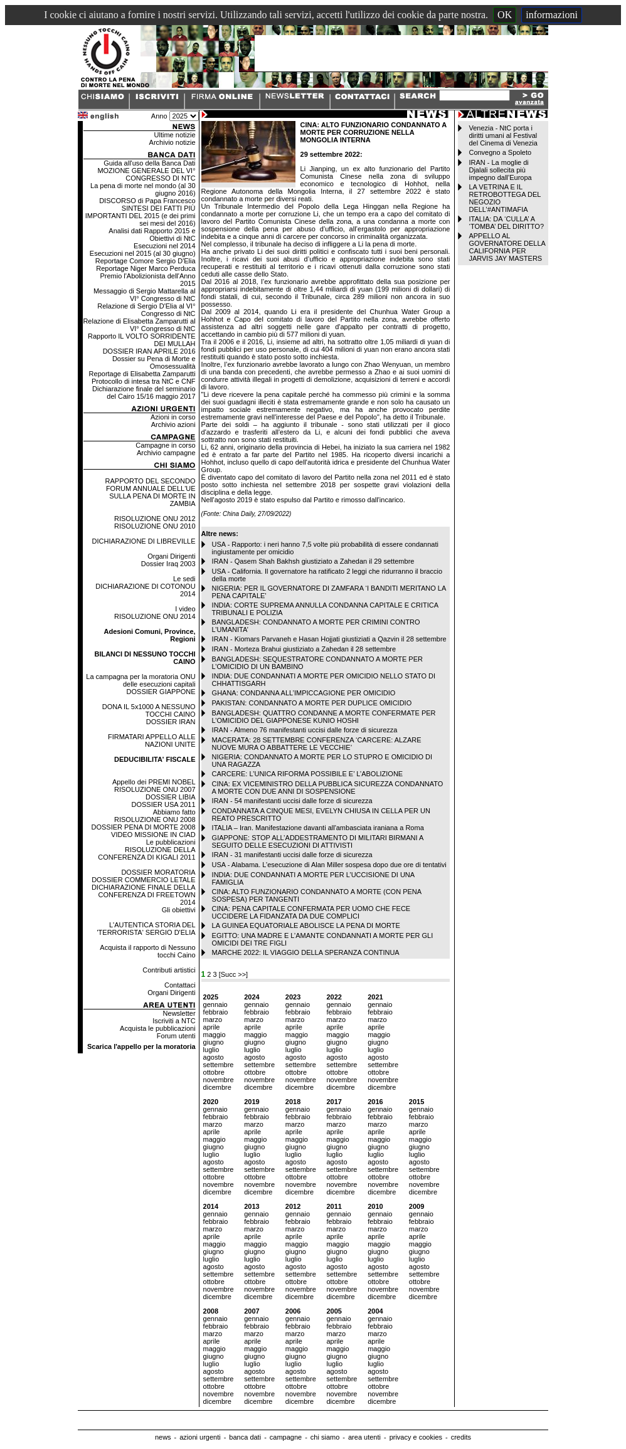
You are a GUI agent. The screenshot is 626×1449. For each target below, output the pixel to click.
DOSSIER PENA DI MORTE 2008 (144, 827)
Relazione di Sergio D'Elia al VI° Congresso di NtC (146, 309)
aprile (211, 1027)
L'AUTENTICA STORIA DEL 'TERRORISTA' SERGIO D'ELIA (146, 928)
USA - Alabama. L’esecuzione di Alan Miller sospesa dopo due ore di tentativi (329, 864)
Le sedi (184, 578)
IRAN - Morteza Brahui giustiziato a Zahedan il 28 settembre (304, 649)
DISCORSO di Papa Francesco (147, 200)
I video (185, 609)
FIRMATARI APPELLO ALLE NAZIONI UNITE (152, 740)
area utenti (364, 1437)
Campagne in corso (165, 445)
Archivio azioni (173, 424)
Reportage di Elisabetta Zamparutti (142, 373)
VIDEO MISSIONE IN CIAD (153, 834)
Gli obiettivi (179, 910)
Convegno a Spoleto (500, 152)
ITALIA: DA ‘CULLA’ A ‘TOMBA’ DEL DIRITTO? (506, 222)
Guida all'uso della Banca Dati (149, 163)
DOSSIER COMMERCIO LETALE (143, 879)
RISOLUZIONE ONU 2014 (155, 616)
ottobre (214, 1072)
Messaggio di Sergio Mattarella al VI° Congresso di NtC (144, 294)
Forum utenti (176, 1036)
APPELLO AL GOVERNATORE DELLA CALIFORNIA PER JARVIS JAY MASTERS (507, 247)
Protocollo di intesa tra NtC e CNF (144, 381)
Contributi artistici (168, 970)
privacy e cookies (416, 1437)
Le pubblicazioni (171, 842)
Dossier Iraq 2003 (168, 563)
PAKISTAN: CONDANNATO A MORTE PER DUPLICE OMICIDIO (312, 703)
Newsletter (179, 1013)
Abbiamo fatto (174, 812)
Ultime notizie (175, 135)
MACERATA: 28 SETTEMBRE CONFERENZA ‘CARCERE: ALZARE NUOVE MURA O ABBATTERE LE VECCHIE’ (317, 743)
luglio (211, 1049)
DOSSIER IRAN (171, 721)
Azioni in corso (173, 417)
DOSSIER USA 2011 (163, 804)
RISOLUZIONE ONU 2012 (155, 518)
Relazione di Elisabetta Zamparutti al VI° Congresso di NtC (139, 324)
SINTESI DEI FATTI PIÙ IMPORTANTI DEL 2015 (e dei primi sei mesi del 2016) (140, 215)
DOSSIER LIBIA (170, 797)
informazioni (552, 14)
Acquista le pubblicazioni (157, 1028)
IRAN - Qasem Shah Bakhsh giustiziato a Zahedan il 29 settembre (313, 561)
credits (461, 1437)
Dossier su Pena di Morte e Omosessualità (154, 362)
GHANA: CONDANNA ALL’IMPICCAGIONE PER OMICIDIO (304, 693)
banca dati (245, 1437)
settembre (218, 1064)
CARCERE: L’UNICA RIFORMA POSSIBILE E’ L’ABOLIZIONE (307, 773)
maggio (214, 1034)
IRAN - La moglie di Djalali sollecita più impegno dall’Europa (500, 170)
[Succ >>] (233, 974)
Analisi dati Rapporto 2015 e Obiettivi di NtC (152, 234)
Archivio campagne (166, 452)
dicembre (217, 1087)
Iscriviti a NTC (173, 1021)
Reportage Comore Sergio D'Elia (145, 261)
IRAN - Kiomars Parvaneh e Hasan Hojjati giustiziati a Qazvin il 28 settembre (329, 639)
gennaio (215, 1004)
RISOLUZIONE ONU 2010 (155, 526)
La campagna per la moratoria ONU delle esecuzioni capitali (140, 680)
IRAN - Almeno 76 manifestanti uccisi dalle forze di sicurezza (305, 730)
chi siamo (324, 1437)
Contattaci (180, 985)
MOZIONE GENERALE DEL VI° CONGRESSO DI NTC (146, 174)
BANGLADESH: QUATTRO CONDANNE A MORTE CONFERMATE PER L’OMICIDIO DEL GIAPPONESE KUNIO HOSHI (324, 716)
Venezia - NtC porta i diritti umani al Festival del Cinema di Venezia (503, 135)
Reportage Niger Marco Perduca (145, 268)
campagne (286, 1437)
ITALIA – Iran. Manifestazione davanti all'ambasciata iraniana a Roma (318, 827)
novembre (218, 1079)
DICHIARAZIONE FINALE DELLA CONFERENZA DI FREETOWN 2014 (144, 894)
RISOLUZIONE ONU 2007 (155, 789)
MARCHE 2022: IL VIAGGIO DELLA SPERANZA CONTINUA (306, 952)
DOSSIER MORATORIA (158, 872)
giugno (213, 1042)
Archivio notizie (172, 142)
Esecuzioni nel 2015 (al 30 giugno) (143, 253)
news (163, 1437)
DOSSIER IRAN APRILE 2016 (149, 351)
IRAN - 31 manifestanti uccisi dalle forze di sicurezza (292, 854)
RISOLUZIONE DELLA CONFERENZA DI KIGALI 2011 (146, 853)
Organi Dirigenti (171, 556)
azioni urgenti (199, 1437)
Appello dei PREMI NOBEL (154, 782)
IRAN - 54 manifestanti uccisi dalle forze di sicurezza (292, 800)
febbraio (215, 1012)
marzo (213, 1019)
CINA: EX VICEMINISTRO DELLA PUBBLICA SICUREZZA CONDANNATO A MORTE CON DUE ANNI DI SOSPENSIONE (327, 787)
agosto (213, 1057)
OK (504, 14)
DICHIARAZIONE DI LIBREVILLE (144, 541)
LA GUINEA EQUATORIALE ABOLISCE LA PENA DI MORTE (306, 925)
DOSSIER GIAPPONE (161, 691)
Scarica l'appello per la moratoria (141, 1046)
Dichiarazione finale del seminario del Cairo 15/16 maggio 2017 (143, 392)
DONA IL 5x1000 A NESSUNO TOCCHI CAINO (149, 710)
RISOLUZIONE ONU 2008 (155, 819)
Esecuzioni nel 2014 (164, 246)
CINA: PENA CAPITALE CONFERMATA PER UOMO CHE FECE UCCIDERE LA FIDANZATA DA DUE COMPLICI (311, 912)
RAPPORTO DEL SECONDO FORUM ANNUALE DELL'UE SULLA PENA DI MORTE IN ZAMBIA (150, 492)
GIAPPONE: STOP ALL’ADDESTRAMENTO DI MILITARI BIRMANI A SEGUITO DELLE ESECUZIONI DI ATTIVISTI (317, 841)
